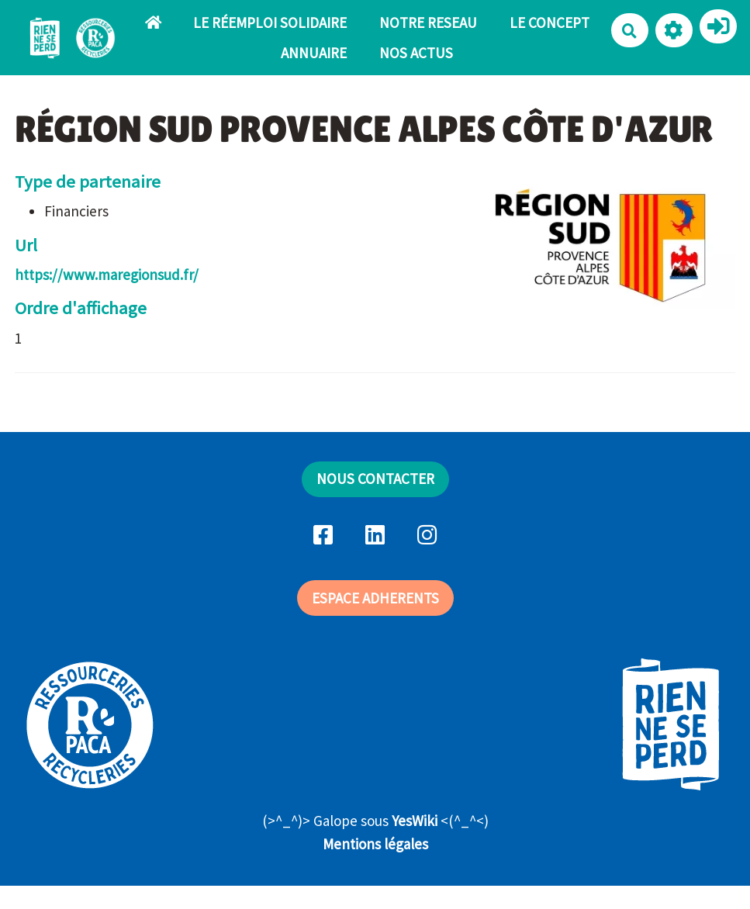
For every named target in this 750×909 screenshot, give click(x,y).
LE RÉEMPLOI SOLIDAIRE (270, 22)
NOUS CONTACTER (375, 478)
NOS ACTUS (416, 52)
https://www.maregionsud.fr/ (107, 274)
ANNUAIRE (314, 52)
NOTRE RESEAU (428, 22)
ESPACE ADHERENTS (375, 598)
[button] (674, 30)
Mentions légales (375, 844)
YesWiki (414, 820)
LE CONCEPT (549, 22)
